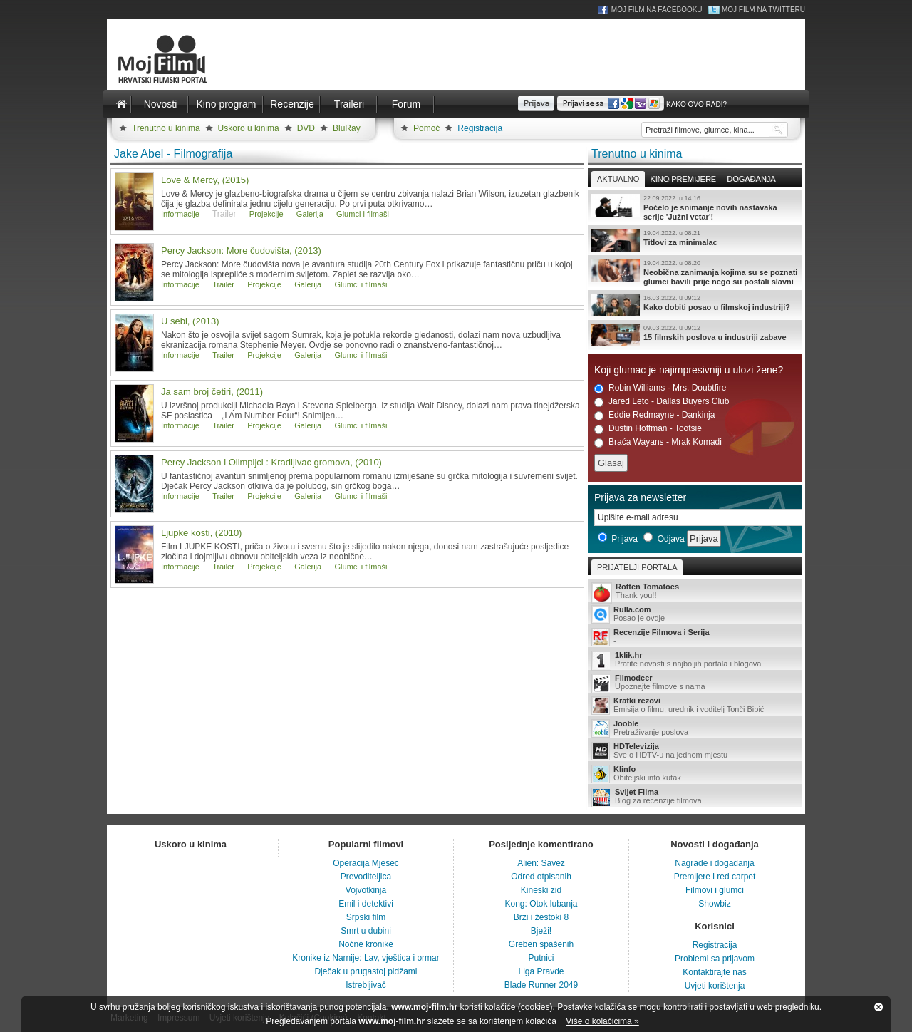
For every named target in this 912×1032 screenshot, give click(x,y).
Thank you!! (694, 592)
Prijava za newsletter (640, 497)
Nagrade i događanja (714, 863)
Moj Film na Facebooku (657, 10)
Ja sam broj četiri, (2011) (212, 391)
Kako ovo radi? (696, 104)
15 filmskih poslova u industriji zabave (694, 335)
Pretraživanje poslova (694, 728)
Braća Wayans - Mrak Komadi (658, 442)
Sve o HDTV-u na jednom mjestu (694, 751)
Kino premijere (683, 179)
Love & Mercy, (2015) (205, 180)
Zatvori (879, 1007)
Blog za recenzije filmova (694, 797)
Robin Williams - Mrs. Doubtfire (660, 388)
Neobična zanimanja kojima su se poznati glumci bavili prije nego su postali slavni (694, 272)
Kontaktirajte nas (714, 972)
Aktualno (618, 179)
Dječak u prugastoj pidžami (365, 971)
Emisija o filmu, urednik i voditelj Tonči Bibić (694, 705)
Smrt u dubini (366, 931)
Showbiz (714, 904)
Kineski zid (541, 890)
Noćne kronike (365, 944)
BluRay (347, 128)
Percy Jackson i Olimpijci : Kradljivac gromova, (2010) (271, 462)
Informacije (180, 214)
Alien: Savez (541, 863)
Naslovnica (121, 104)
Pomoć (426, 128)
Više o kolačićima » (602, 1021)
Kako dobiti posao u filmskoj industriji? (694, 305)
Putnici (541, 958)
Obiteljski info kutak (694, 774)
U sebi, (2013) (190, 321)
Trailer (223, 284)
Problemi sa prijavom (715, 959)
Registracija (479, 128)
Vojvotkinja (366, 890)
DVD (306, 128)
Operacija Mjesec (366, 863)
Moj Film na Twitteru (763, 10)
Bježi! (541, 931)
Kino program (226, 104)
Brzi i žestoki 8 (541, 917)
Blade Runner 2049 (541, 985)
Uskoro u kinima (248, 128)
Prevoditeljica (366, 877)
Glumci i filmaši (362, 214)
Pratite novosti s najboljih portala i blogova (694, 660)
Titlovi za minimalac (694, 240)
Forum (406, 104)
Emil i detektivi (365, 904)
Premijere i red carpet (715, 877)
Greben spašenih (541, 944)
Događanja (751, 179)
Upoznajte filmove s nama (694, 683)
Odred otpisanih (541, 877)
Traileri (349, 104)
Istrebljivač (366, 985)
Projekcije (266, 214)
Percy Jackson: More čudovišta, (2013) (241, 250)
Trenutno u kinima (166, 128)
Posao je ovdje (694, 614)
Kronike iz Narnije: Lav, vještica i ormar (366, 958)
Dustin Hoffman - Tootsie (648, 428)
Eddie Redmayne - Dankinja (654, 415)
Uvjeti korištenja (715, 986)
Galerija (309, 214)
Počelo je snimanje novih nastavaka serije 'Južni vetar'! (694, 207)
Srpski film (365, 917)
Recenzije (292, 104)
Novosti (160, 104)
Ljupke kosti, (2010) (201, 532)
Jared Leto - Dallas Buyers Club (661, 401)
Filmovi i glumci (714, 890)
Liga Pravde (541, 971)
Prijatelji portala (637, 567)
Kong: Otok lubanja (540, 904)
